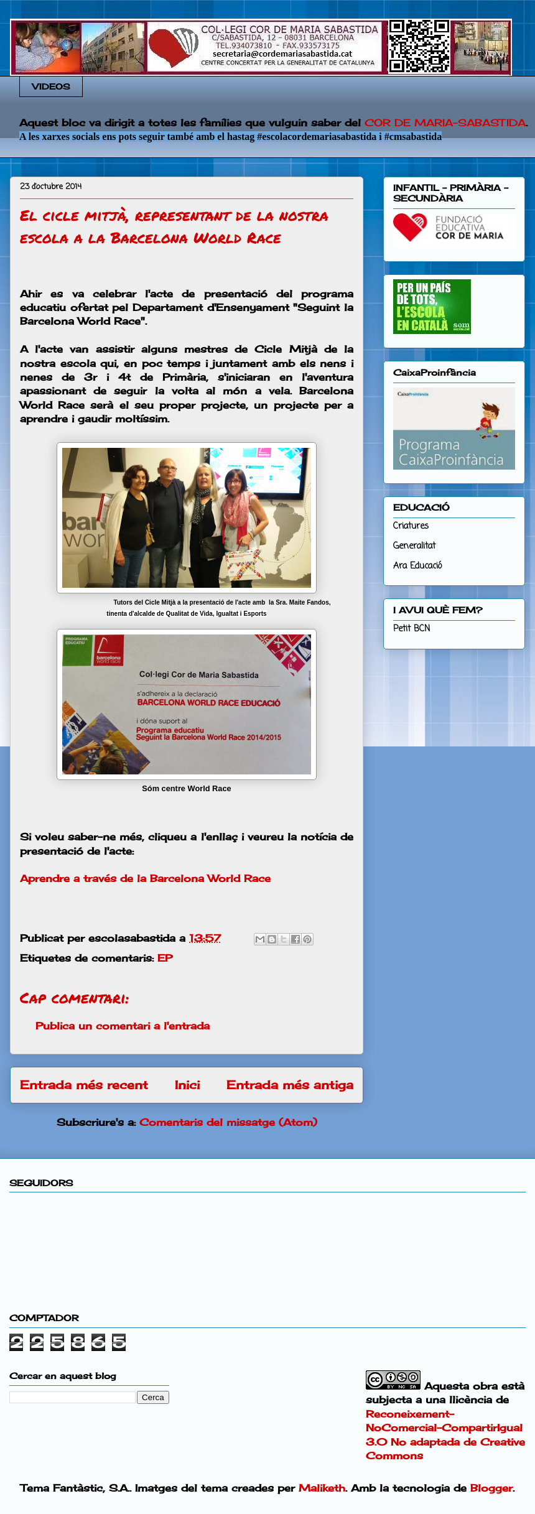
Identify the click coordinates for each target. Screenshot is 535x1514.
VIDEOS (51, 86)
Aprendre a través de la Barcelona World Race (145, 878)
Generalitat (414, 546)
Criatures (411, 526)
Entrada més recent (84, 1084)
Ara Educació (417, 566)
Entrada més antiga (289, 1084)
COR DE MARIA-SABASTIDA (445, 122)
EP (164, 958)
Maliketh (322, 1488)
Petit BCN (411, 629)
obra (485, 1386)
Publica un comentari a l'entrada (122, 1025)
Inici (187, 1084)
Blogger (491, 1488)
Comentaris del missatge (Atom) (228, 1122)
